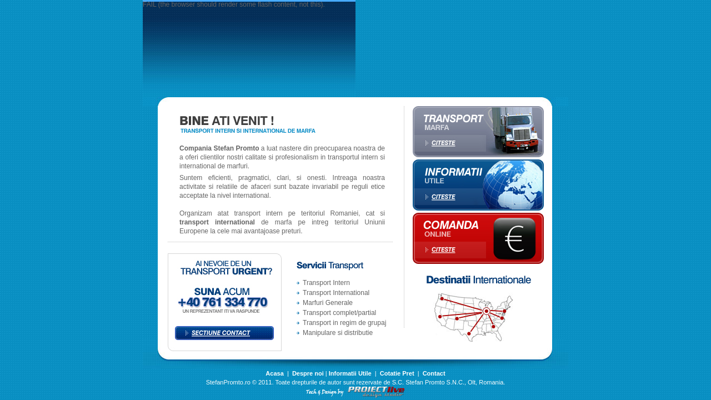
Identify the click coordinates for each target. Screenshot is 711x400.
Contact (434, 373)
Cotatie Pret (397, 373)
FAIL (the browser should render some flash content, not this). (234, 4)
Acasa (274, 373)
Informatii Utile (350, 373)
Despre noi (308, 373)
